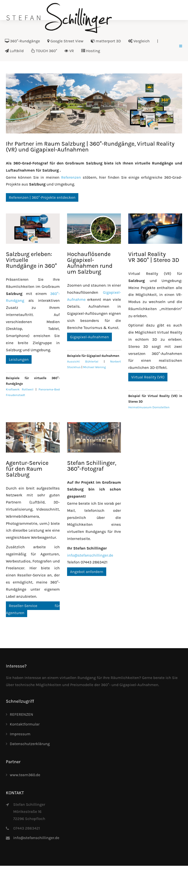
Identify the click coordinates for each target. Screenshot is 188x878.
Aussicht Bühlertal (82, 361)
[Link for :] (94, 103)
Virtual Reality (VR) (147, 377)
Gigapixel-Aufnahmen (89, 337)
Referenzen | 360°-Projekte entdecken (42, 197)
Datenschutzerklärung (30, 743)
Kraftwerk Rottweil (20, 389)
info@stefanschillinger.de (90, 555)
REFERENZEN (21, 714)
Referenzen (71, 177)
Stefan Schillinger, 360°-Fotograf (91, 465)
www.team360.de (25, 775)
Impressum (20, 734)
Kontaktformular (25, 724)
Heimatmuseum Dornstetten (148, 407)
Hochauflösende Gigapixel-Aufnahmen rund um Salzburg (90, 263)
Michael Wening (94, 367)
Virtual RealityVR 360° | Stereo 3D (153, 257)
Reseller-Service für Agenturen (33, 609)
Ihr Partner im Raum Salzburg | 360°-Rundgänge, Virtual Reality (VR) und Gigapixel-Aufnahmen (90, 146)
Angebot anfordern (86, 571)
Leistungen (19, 359)
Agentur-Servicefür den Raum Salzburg (27, 468)
